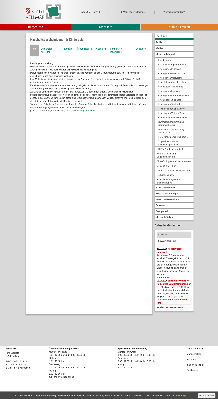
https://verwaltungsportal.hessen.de (84, 110)
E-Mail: (9, 367)
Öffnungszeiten (84, 48)
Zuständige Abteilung (46, 50)
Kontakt (68, 48)
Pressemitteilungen (167, 241)
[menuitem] (174, 36)
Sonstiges (141, 48)
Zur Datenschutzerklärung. (173, 395)
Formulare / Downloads (116, 50)
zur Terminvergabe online (61, 377)
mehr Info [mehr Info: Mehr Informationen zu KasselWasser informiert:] (164, 277)
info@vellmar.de (22, 367)
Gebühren (101, 48)
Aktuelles (162, 234)
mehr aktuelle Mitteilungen (170, 307)
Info (34, 48)
